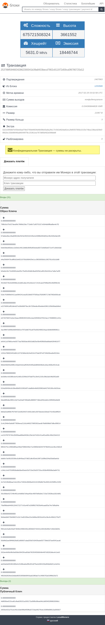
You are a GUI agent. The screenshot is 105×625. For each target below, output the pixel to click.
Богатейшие (88, 3)
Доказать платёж (14, 161)
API (101, 3)
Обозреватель (51, 3)
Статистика (70, 3)
